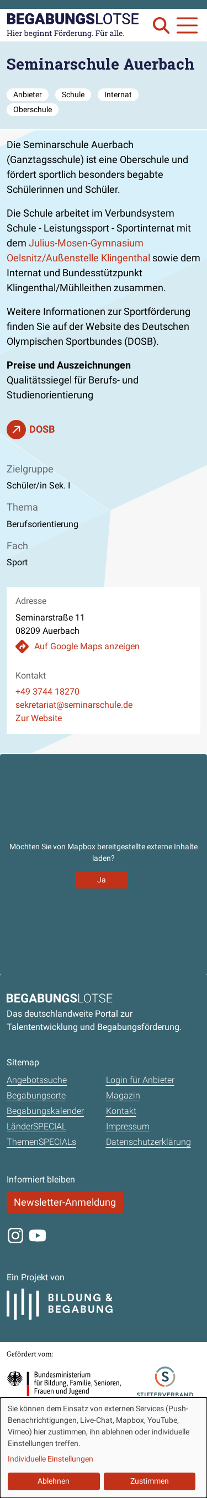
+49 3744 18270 (47, 691)
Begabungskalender (45, 1111)
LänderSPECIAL (36, 1126)
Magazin (123, 1095)
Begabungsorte (36, 1095)
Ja (101, 879)
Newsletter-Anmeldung (65, 1202)
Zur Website (38, 718)
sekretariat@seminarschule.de (73, 705)
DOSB (42, 429)
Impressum (128, 1126)
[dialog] (103, 1447)
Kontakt (121, 1111)
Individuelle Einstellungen (50, 1458)
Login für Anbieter (140, 1080)
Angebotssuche (37, 1080)
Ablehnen (54, 1480)
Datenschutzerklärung (148, 1142)
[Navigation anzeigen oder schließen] (187, 25)
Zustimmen (149, 1480)
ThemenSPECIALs (41, 1142)
